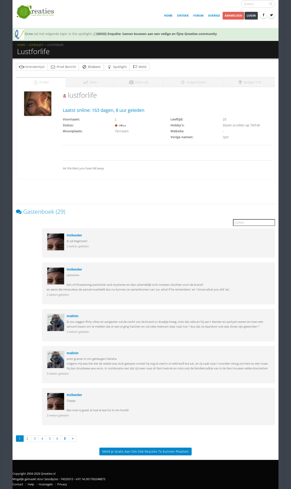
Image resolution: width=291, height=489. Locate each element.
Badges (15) (249, 81)
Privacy (62, 483)
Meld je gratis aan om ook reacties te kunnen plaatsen (145, 450)
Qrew (29, 34)
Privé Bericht (63, 67)
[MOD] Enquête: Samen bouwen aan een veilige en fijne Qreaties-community (155, 34)
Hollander (74, 234)
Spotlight (117, 67)
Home (168, 16)
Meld (139, 67)
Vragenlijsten (193, 81)
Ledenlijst (36, 45)
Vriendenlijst (32, 67)
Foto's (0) (138, 81)
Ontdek (183, 16)
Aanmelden (233, 16)
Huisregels (46, 483)
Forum (198, 16)
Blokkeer (91, 67)
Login (251, 16)
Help (31, 483)
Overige (214, 16)
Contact (18, 483)
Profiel (41, 81)
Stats (90, 81)
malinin (72, 314)
